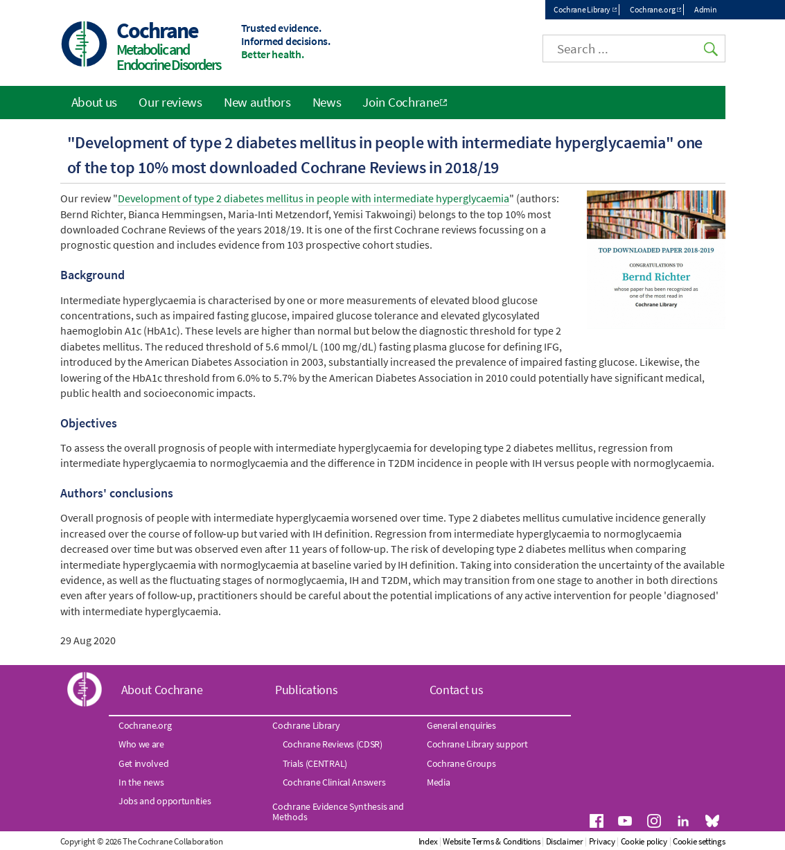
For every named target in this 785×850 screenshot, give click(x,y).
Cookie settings (699, 841)
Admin (705, 9)
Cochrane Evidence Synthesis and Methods (338, 811)
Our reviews (170, 102)
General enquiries (461, 725)
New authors (257, 102)
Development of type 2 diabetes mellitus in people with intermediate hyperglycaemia (313, 198)
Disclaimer (564, 841)
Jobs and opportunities (164, 801)
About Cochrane (162, 690)
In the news (141, 782)
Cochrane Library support (477, 744)
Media (438, 782)
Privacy (602, 841)
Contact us (457, 690)
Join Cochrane (400, 102)
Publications (306, 690)
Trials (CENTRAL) (315, 763)
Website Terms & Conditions (491, 841)
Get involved (143, 763)
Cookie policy (644, 841)
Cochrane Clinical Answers (334, 782)
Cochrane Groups (461, 763)
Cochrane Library (582, 9)
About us (94, 102)
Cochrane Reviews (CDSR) (332, 744)
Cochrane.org (652, 9)
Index (428, 841)
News (327, 102)
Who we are (141, 744)
